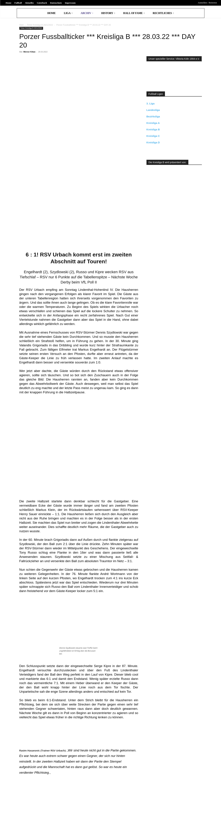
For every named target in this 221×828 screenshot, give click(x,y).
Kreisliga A (153, 122)
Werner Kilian (29, 52)
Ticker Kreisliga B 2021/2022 (40, 25)
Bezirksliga (153, 116)
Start (21, 25)
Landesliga (153, 109)
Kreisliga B (153, 129)
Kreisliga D (153, 142)
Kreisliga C (153, 135)
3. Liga (150, 103)
